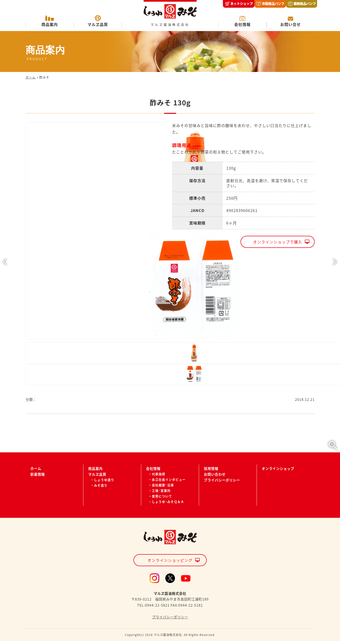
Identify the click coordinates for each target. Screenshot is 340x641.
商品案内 (49, 24)
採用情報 (211, 468)
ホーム (31, 77)
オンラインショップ (278, 468)
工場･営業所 (161, 490)
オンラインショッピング (170, 560)
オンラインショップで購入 (277, 242)
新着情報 (37, 474)
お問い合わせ (215, 474)
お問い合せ (290, 24)
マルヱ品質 (97, 24)
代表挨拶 (158, 474)
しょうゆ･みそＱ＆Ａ (168, 501)
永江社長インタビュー (169, 479)
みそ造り (100, 485)
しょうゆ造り (104, 479)
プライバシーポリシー (222, 480)
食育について (162, 496)
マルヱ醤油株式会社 (170, 24)
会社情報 (242, 24)
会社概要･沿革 (163, 485)
